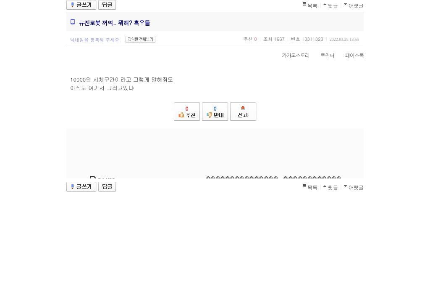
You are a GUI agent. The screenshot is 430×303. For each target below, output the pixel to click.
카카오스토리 (291, 54)
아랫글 (356, 5)
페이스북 (350, 54)
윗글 (333, 5)
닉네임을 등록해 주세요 (94, 40)
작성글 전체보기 (140, 39)
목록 (312, 5)
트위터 (323, 54)
